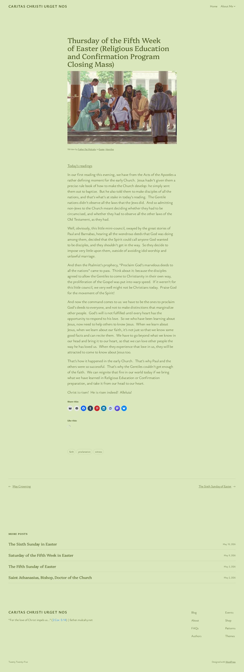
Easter (101, 149)
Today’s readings (79, 165)
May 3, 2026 (230, 566)
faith (71, 451)
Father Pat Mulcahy (87, 149)
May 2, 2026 (230, 577)
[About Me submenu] (235, 6)
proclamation (84, 451)
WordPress (231, 661)
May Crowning (22, 486)
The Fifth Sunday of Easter (32, 566)
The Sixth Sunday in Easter (32, 544)
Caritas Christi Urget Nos (37, 6)
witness (98, 451)
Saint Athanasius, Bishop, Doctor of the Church (50, 577)
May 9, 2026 (230, 555)
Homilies (110, 149)
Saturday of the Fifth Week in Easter (40, 555)
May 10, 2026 (229, 544)
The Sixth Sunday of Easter (215, 486)
